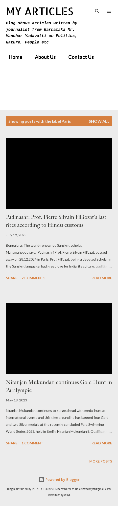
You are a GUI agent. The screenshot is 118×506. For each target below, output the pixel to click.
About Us (42, 57)
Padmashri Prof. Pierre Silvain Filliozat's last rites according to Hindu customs (56, 221)
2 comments (33, 278)
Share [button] (11, 278)
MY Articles (39, 11)
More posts (100, 461)
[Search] (97, 9)
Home (12, 57)
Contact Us (78, 57)
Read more (102, 278)
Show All (99, 121)
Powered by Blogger (59, 479)
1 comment (32, 443)
